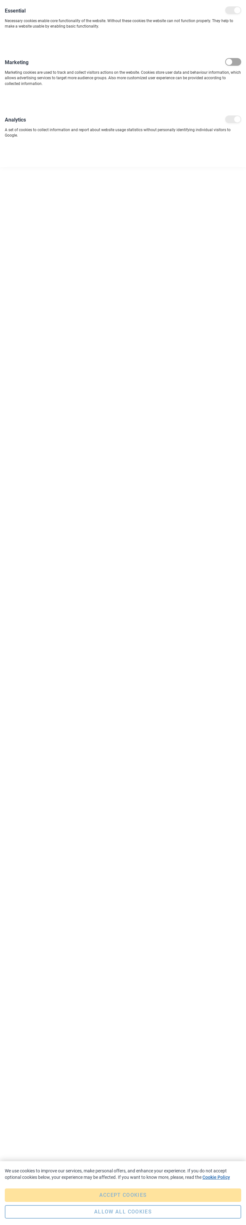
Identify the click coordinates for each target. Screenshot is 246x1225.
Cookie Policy (216, 1177)
